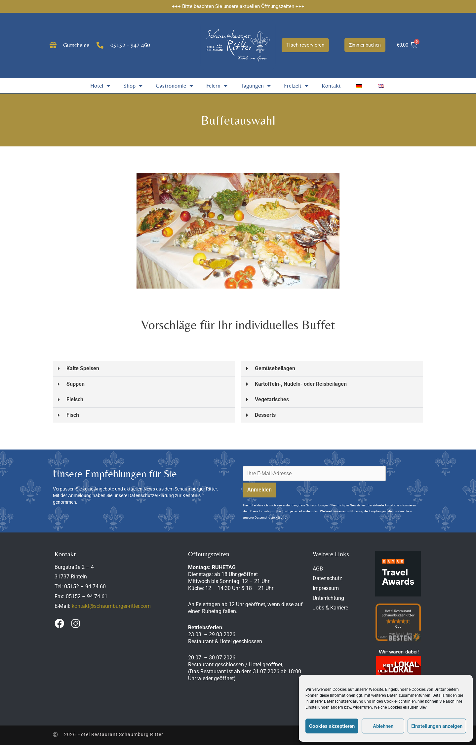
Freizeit (296, 85)
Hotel (100, 85)
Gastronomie (174, 85)
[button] (144, 368)
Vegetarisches (272, 399)
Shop (132, 85)
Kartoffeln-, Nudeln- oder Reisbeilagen (301, 384)
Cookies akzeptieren (332, 726)
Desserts (265, 415)
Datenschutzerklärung (343, 701)
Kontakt (331, 85)
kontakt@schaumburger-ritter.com (111, 606)
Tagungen (256, 85)
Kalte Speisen (82, 368)
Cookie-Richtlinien (400, 701)
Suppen (75, 384)
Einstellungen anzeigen (436, 726)
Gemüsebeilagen (275, 368)
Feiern (216, 85)
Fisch (72, 415)
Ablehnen (383, 726)
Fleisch (74, 399)
